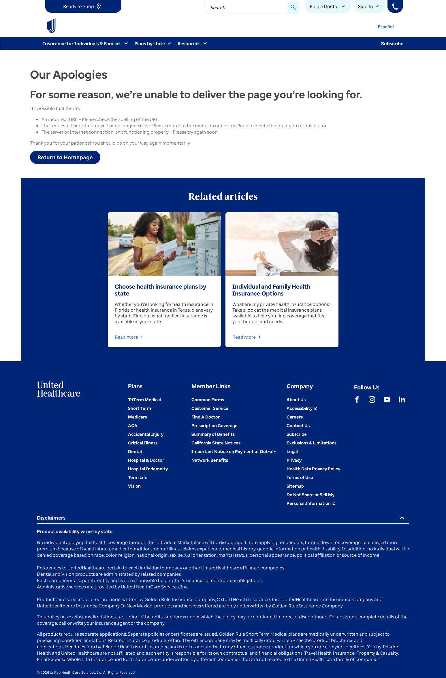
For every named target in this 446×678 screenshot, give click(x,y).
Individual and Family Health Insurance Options (271, 289)
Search (217, 7)
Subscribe (392, 43)
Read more (130, 337)
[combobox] (252, 7)
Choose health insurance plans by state (160, 289)
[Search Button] (293, 7)
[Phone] (395, 6)
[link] (83, 6)
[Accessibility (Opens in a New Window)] (302, 408)
